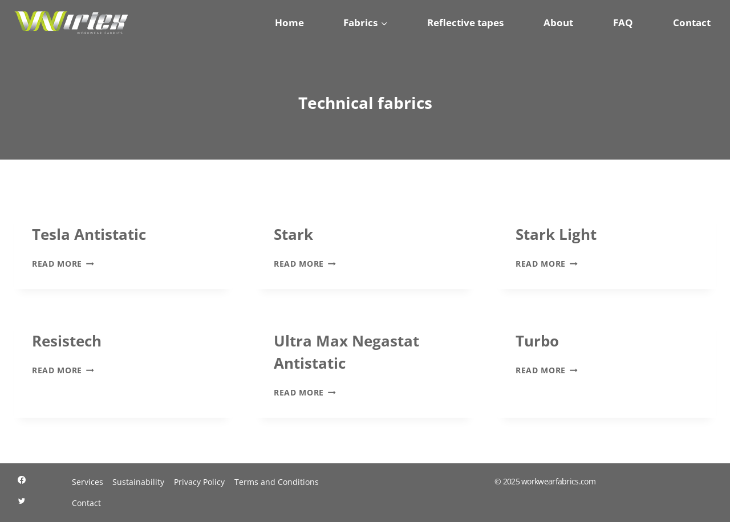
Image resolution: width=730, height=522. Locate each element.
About (558, 22)
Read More (63, 263)
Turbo (537, 341)
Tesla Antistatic (89, 234)
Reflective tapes (465, 22)
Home (289, 22)
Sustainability (138, 481)
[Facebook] (22, 480)
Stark (293, 234)
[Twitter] (22, 501)
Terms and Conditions (276, 481)
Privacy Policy (199, 481)
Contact (692, 22)
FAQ (623, 22)
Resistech (67, 341)
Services (87, 481)
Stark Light (556, 234)
